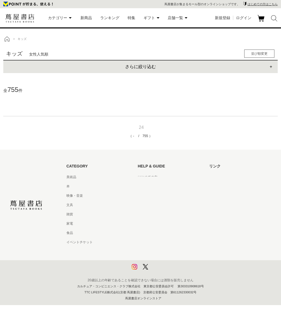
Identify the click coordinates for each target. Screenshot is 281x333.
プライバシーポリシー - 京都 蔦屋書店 (166, 261)
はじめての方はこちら (263, 4)
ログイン (243, 18)
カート (261, 21)
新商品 (86, 18)
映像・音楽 (74, 196)
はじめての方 (148, 177)
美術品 (71, 177)
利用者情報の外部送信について (161, 270)
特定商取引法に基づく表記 (157, 233)
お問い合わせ (148, 196)
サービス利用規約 (151, 205)
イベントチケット (79, 242)
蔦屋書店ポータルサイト (227, 177)
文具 (69, 205)
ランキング (109, 18)
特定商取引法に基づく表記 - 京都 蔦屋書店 (169, 242)
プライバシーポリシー (154, 251)
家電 (69, 223)
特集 (131, 18)
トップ (6, 39)
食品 (69, 233)
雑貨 (69, 214)
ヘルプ (143, 186)
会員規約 (144, 223)
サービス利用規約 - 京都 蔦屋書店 (163, 214)
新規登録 (222, 18)
